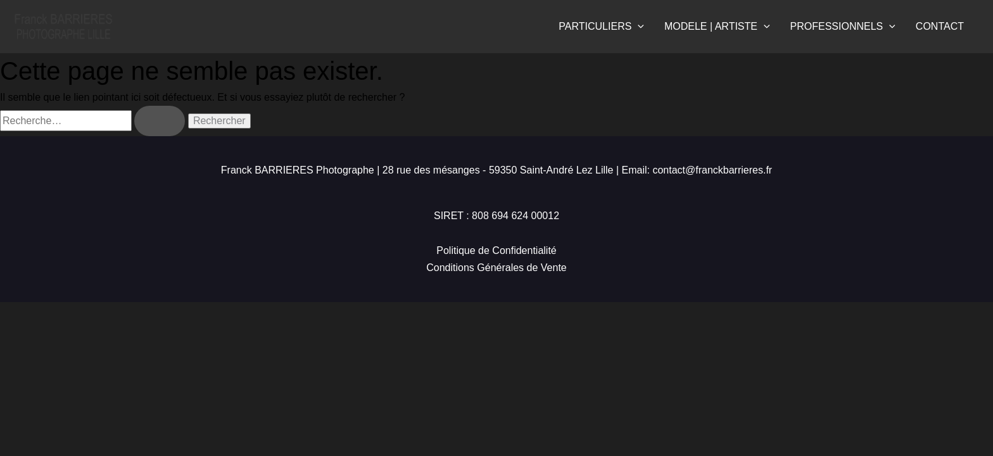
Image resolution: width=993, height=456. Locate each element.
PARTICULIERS (601, 26)
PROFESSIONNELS (842, 26)
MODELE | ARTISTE (717, 26)
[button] (637, 26)
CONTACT (940, 26)
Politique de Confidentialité (496, 250)
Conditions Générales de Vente (496, 267)
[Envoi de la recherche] (159, 121)
